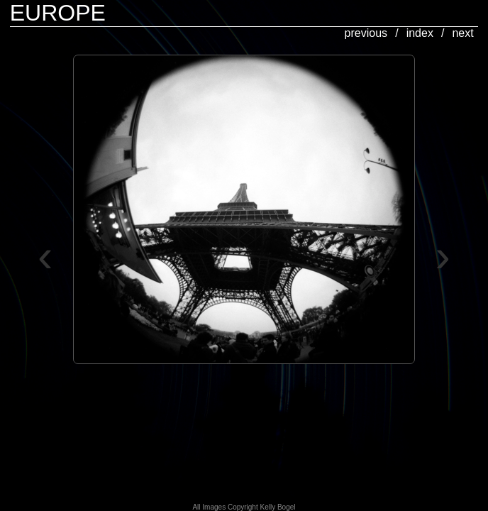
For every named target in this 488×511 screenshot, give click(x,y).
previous (366, 33)
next (462, 33)
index (419, 33)
